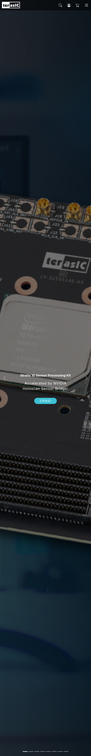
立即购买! (45, 401)
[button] (4, 378)
